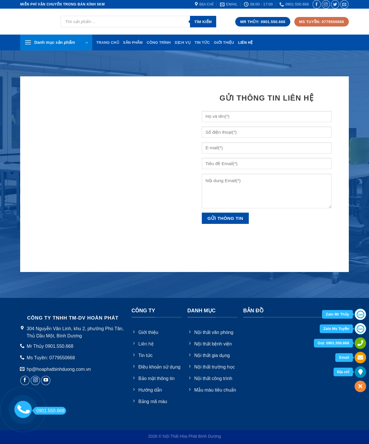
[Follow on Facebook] (316, 4)
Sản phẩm (133, 42)
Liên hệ (245, 42)
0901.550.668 (49, 410)
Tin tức (202, 42)
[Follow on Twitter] (335, 4)
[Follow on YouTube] (45, 380)
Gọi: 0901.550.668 (333, 343)
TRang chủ (107, 42)
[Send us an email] (344, 4)
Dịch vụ (183, 42)
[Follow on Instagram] (326, 4)
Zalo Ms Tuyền (336, 328)
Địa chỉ (343, 372)
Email (344, 357)
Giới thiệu (224, 42)
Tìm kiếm (203, 22)
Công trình (159, 42)
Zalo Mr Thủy (337, 314)
